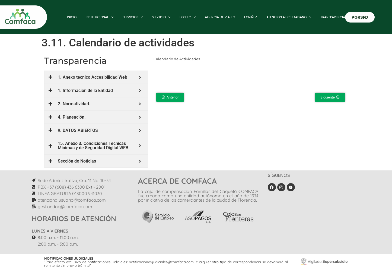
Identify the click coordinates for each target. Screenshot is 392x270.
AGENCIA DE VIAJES (220, 17)
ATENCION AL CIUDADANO (288, 17)
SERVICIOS (133, 17)
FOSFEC (188, 17)
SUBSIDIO (161, 17)
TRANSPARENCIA (332, 17)
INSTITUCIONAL (99, 17)
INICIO (72, 17)
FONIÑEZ (250, 17)
